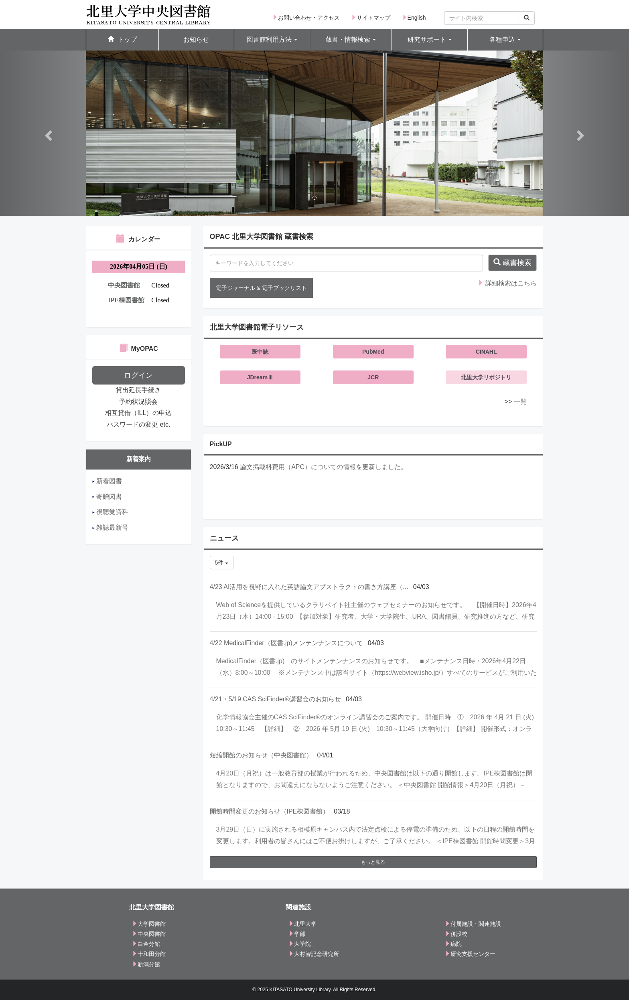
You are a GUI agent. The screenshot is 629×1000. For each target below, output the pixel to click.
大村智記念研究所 (313, 954)
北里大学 (302, 924)
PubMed (373, 351)
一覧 (520, 401)
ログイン (138, 375)
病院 (453, 944)
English (414, 17)
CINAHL (486, 351)
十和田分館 (149, 954)
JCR (373, 377)
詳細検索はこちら (507, 283)
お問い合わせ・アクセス (306, 17)
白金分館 (146, 944)
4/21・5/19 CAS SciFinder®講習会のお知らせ (275, 699)
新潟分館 (146, 964)
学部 (296, 934)
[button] (272, 40)
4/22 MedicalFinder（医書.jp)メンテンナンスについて (286, 643)
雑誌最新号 (110, 527)
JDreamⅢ (260, 377)
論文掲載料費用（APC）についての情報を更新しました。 (323, 467)
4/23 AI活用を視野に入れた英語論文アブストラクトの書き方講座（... (309, 586)
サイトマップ (370, 17)
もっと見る (373, 862)
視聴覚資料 (110, 511)
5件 (222, 562)
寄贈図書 (107, 496)
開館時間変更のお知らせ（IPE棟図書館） (269, 811)
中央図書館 (149, 934)
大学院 (299, 944)
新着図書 (107, 481)
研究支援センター (470, 954)
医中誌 (260, 351)
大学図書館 (149, 924)
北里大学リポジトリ (486, 377)
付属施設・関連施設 (473, 924)
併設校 (456, 934)
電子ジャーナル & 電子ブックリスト (261, 288)
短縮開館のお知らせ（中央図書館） (261, 755)
